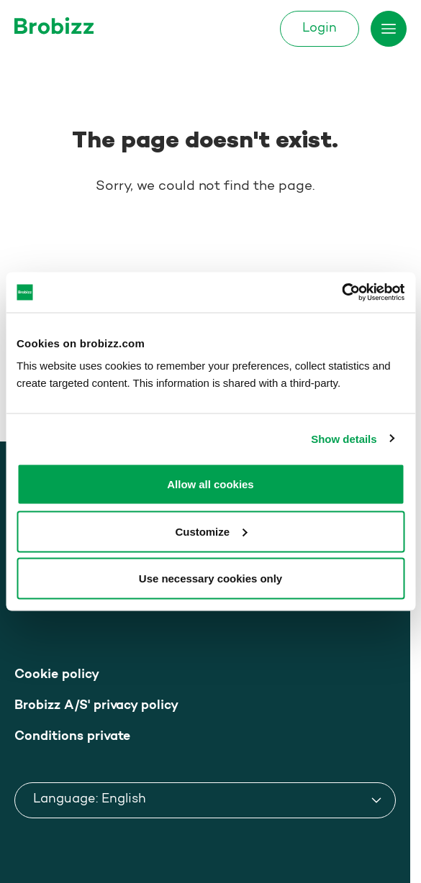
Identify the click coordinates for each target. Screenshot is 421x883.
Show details (343, 438)
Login (319, 28)
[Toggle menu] (389, 29)
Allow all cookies (210, 484)
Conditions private (72, 737)
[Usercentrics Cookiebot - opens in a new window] (341, 292)
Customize (211, 531)
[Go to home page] (54, 26)
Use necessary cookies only (210, 578)
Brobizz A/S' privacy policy (96, 706)
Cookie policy (56, 675)
